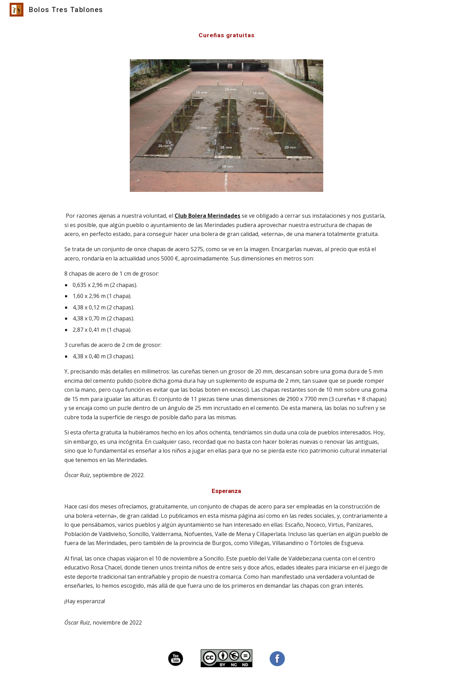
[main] (226, 35)
